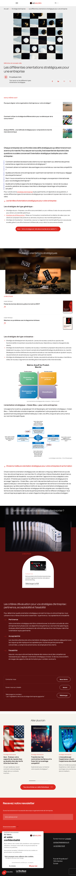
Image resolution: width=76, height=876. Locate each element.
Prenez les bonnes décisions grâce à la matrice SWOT (22, 305)
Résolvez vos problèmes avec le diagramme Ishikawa (21, 321)
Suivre (65, 687)
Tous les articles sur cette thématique (36, 787)
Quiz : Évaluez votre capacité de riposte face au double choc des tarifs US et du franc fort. (13, 760)
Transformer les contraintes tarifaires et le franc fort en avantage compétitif (41, 760)
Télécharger (64, 695)
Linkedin (68, 839)
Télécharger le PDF (32, 583)
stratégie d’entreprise (25, 192)
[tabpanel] (13, 749)
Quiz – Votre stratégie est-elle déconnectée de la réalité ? (36, 229)
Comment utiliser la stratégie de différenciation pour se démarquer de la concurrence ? (28, 117)
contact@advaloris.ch (61, 842)
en (58, 3)
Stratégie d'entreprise (19, 9)
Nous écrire (64, 679)
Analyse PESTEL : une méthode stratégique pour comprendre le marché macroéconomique (28, 131)
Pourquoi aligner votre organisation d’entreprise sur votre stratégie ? (27, 103)
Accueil (6, 9)
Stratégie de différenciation (15, 215)
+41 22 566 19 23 (59, 846)
